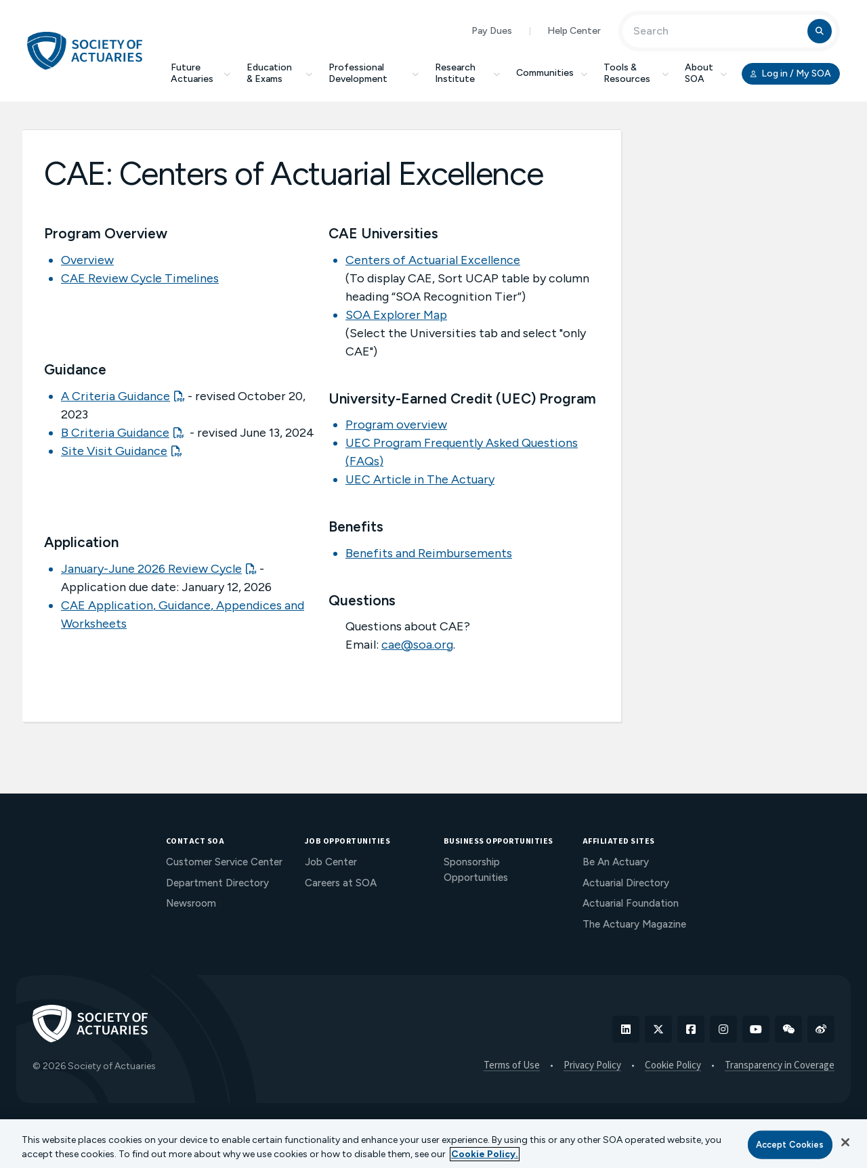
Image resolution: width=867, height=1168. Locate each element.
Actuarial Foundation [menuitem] (631, 903)
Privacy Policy (592, 1066)
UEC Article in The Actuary (419, 479)
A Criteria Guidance (115, 396)
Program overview (396, 424)
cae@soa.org (417, 644)
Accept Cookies (790, 1145)
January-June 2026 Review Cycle (151, 568)
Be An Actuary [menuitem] (616, 862)
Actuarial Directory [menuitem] (626, 883)
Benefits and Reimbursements (428, 553)
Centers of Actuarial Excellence (432, 260)
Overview (87, 260)
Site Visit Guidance (114, 451)
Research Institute (467, 73)
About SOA (706, 73)
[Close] (845, 1142)
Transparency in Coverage (779, 1066)
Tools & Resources (636, 73)
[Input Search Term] (717, 31)
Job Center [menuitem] (331, 862)
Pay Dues (491, 31)
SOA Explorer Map (396, 314)
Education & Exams (279, 73)
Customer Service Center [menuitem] (224, 862)
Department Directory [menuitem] (217, 883)
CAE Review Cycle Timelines (140, 278)
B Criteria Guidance (115, 432)
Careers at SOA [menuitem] (341, 883)
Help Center (574, 31)
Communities (551, 73)
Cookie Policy (673, 1066)
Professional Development (374, 73)
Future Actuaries (200, 73)
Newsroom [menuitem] (191, 903)
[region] (433, 1143)
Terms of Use (512, 1066)
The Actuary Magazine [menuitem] (634, 924)
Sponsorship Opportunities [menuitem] (476, 870)
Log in (790, 74)
